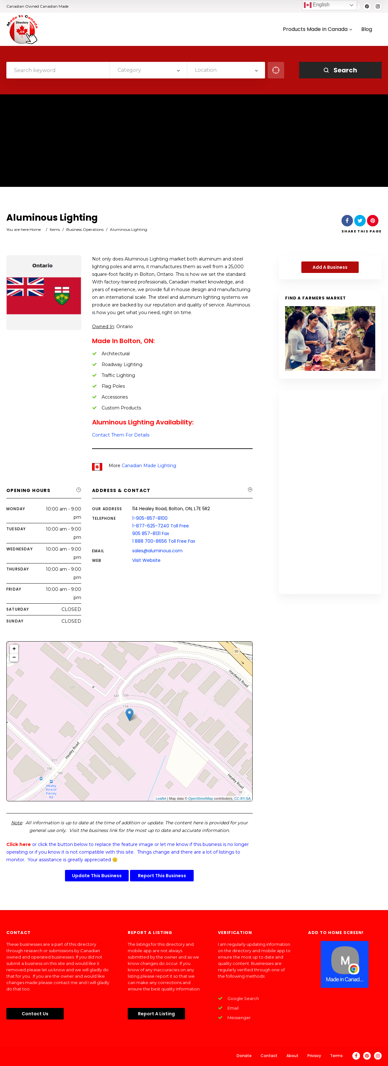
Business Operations (85, 229)
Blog (366, 29)
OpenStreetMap (200, 798)
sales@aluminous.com (157, 551)
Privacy (314, 1055)
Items (55, 229)
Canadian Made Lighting (149, 465)
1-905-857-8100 (150, 518)
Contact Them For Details (120, 435)
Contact (269, 1055)
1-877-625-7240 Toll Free (160, 526)
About (292, 1055)
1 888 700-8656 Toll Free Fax (163, 541)
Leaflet (161, 798)
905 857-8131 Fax (150, 533)
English (317, 5)
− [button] (14, 657)
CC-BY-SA (242, 798)
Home (35, 229)
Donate (244, 1055)
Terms (336, 1055)
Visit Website (146, 560)
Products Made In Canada (317, 29)
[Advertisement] (194, 142)
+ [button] (14, 649)
